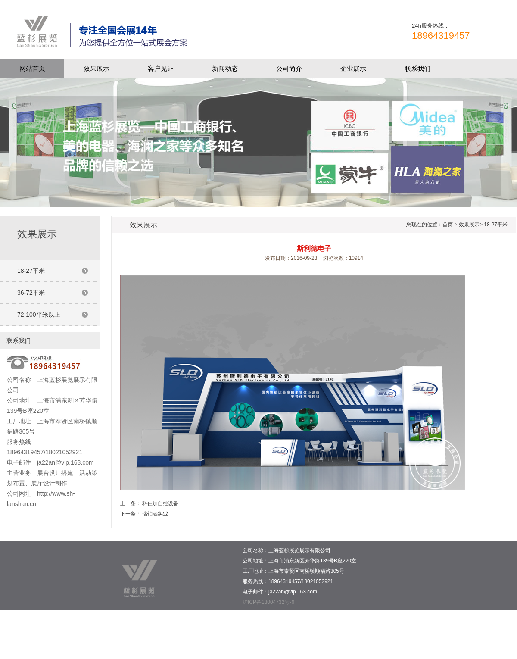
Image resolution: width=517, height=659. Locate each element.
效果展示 (96, 68)
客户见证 (161, 68)
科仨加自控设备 (160, 503)
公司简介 (289, 68)
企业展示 (353, 68)
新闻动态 (225, 68)
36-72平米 (31, 292)
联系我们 (417, 68)
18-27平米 (31, 270)
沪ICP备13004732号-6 (268, 602)
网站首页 (32, 68)
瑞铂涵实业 (155, 514)
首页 (447, 225)
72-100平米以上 (38, 314)
